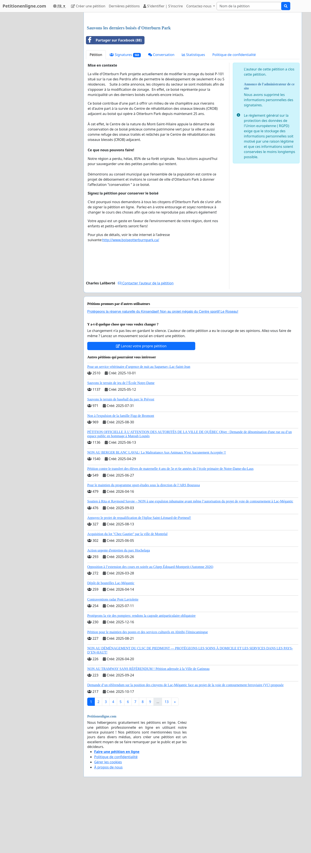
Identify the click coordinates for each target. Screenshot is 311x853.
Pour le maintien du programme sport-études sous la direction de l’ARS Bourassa (143, 545)
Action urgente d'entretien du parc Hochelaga (118, 611)
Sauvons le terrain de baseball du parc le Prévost (120, 460)
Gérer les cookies (108, 822)
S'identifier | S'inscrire (163, 6)
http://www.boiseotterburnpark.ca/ (130, 300)
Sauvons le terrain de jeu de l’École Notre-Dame (120, 443)
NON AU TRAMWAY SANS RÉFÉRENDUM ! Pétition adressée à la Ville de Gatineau (148, 729)
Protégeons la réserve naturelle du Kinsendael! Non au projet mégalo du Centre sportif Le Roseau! (162, 372)
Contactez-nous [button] (199, 6)
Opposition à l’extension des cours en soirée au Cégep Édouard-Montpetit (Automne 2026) (150, 627)
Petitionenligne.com (24, 6)
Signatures (125, 115)
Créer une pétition (88, 6)
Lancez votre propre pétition (141, 406)
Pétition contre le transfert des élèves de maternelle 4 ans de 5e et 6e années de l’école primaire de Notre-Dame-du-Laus (170, 529)
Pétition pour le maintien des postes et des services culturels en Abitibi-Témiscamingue (147, 692)
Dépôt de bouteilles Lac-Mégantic (110, 643)
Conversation (161, 115)
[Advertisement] (193, 49)
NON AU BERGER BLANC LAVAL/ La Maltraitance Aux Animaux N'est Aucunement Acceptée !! (156, 513)
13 (166, 762)
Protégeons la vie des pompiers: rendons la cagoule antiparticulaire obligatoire (141, 676)
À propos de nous (108, 827)
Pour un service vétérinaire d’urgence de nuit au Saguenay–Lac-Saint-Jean (138, 427)
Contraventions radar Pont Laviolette (112, 660)
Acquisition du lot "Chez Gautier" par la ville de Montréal (127, 594)
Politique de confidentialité (234, 115)
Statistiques (193, 115)
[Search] (249, 6)
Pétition (96, 115)
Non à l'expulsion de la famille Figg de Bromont (120, 476)
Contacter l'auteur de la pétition (146, 343)
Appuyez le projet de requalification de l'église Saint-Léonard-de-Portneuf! (139, 578)
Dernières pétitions (124, 6)
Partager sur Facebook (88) (114, 101)
